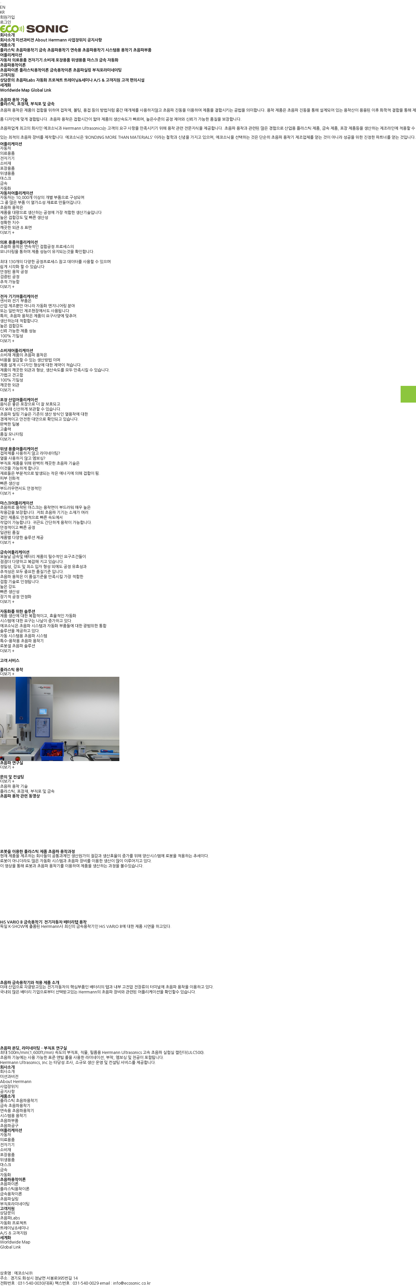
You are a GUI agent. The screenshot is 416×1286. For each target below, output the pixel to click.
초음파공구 (9, 1126)
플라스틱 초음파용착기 (19, 50)
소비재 (49, 60)
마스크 (92, 60)
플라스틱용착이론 (34, 70)
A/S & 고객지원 (107, 80)
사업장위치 (77, 40)
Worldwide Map (15, 90)
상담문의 (7, 80)
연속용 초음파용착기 (87, 50)
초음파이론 (9, 70)
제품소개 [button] (7, 45)
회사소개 (7, 40)
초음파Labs (25, 80)
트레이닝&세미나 (78, 80)
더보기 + (7, 233)
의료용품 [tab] (7, 153)
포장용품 (63, 60)
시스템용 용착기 (118, 50)
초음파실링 (82, 70)
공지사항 (94, 40)
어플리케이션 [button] (11, 55)
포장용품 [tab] (7, 169)
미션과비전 (25, 40)
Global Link (41, 90)
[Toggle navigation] (70, 29)
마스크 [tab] (5, 179)
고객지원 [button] (7, 75)
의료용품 (19, 60)
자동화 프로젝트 (49, 80)
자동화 (112, 60)
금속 (102, 60)
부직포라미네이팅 (107, 70)
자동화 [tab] (5, 189)
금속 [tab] (3, 184)
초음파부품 (142, 50)
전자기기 (35, 60)
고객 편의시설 (132, 80)
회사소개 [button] (7, 35)
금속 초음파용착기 (54, 50)
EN (2, 7)
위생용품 (78, 60)
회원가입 (7, 17)
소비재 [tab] (5, 164)
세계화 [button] (5, 85)
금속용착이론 (61, 70)
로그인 (5, 22)
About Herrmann (51, 40)
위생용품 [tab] (7, 174)
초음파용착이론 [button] (13, 65)
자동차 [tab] (5, 148)
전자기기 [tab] (7, 158)
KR (2, 12)
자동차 (5, 60)
